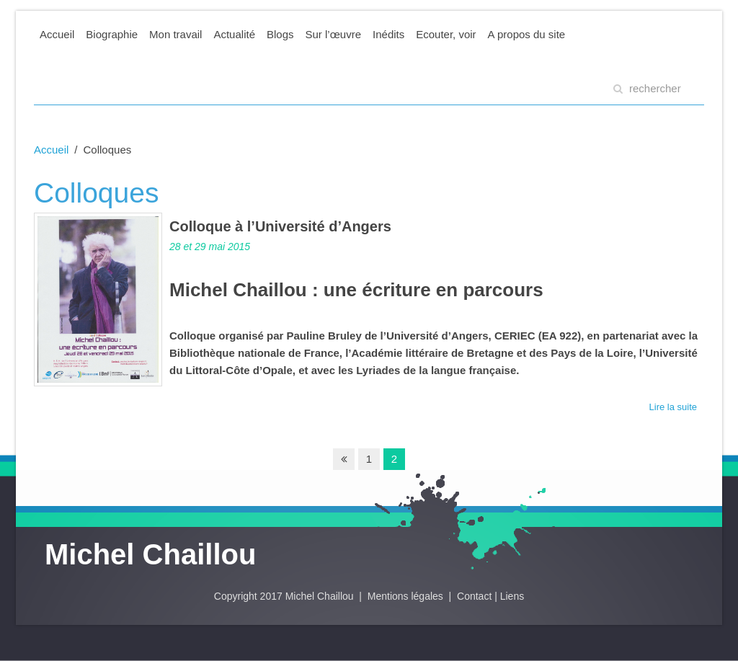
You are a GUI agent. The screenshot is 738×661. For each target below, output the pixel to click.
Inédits (388, 34)
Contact (474, 596)
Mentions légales (407, 596)
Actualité (234, 34)
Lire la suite (673, 407)
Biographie (112, 34)
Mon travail (175, 34)
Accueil (57, 34)
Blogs (280, 34)
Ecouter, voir (446, 34)
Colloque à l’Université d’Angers (280, 226)
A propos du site (527, 34)
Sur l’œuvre (334, 34)
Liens (512, 596)
